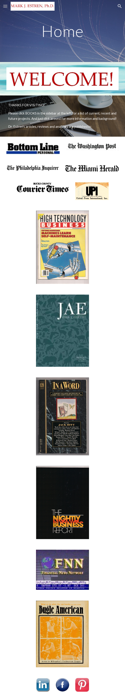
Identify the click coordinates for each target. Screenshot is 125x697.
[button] (5, 6)
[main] (62, 31)
